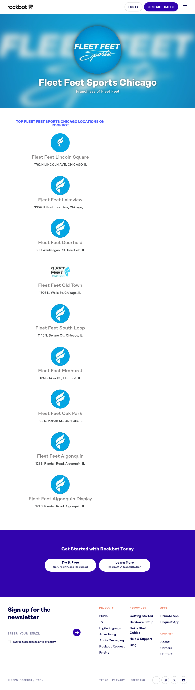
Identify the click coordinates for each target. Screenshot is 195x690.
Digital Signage (110, 628)
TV (101, 622)
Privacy (118, 680)
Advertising (107, 634)
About (164, 642)
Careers (166, 648)
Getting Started (141, 616)
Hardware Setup (141, 622)
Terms (103, 680)
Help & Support (141, 639)
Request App (169, 622)
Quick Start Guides (138, 631)
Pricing (104, 652)
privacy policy (47, 641)
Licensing (137, 680)
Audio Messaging (111, 640)
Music (103, 616)
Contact (166, 654)
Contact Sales (161, 7)
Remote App (169, 616)
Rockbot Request (112, 646)
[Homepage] (20, 7)
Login (133, 7)
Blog (133, 645)
